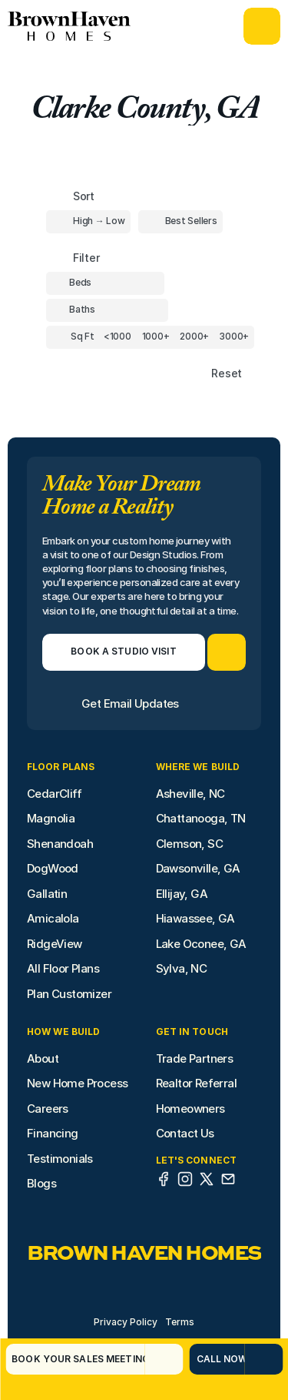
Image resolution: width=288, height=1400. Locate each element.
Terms (179, 1322)
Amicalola (53, 918)
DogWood (52, 868)
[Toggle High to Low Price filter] (88, 221)
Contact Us (185, 1133)
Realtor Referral (196, 1083)
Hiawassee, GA (195, 918)
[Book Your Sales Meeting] (74, 1359)
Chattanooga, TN (201, 818)
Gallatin (47, 893)
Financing (52, 1133)
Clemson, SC (189, 843)
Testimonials (60, 1158)
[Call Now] (216, 1359)
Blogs (41, 1183)
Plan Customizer (69, 993)
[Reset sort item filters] (194, 373)
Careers (47, 1108)
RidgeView (54, 943)
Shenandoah (60, 843)
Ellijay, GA (181, 893)
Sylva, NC (181, 968)
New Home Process (77, 1083)
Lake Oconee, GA (201, 943)
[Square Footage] (117, 337)
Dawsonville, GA (198, 868)
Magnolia (50, 818)
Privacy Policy (125, 1322)
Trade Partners (194, 1058)
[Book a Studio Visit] (123, 652)
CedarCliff (54, 793)
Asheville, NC (190, 793)
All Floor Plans (63, 968)
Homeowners (190, 1108)
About (42, 1058)
